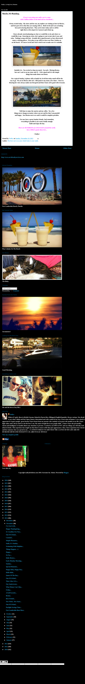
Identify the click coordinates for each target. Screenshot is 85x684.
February (9, 637)
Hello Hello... (10, 572)
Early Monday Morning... (14, 561)
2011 (6, 646)
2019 (6, 500)
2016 (6, 509)
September (10, 617)
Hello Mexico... (11, 558)
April (8, 631)
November (9, 523)
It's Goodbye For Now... (13, 532)
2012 (6, 644)
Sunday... (9, 564)
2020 (6, 498)
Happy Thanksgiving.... (13, 529)
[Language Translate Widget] (9, 288)
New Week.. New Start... (13, 601)
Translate (14, 291)
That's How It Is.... (12, 581)
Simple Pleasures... (12, 540)
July (7, 622)
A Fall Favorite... (11, 593)
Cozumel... (9, 537)
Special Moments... (12, 567)
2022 (6, 492)
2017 (6, 506)
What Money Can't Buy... (14, 587)
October (9, 614)
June (8, 625)
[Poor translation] (5, 662)
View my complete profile (10, 435)
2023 (6, 489)
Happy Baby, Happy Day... (14, 569)
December (9, 520)
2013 (6, 518)
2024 (6, 486)
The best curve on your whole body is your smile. (22, 141)
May (8, 628)
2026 (6, 480)
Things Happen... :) (12, 549)
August (8, 620)
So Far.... (9, 555)
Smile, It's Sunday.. (12, 543)
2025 (6, 483)
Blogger (66, 472)
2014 (6, 515)
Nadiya (12, 414)
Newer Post (6, 148)
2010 (6, 649)
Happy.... (9, 552)
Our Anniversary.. (12, 584)
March (8, 634)
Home (37, 148)
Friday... (8, 590)
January (9, 640)
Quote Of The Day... (12, 575)
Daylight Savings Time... (13, 607)
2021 (6, 495)
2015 (6, 512)
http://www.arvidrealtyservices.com (12, 157)
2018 (6, 503)
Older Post (67, 148)
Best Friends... (10, 598)
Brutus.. (8, 596)
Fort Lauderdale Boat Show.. (15, 610)
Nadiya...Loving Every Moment (9, 4)
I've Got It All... (11, 526)
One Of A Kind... (11, 535)
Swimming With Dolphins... (14, 546)
